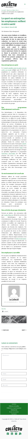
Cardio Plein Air (8, 215)
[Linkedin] (12, 434)
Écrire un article (14, 412)
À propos (14, 414)
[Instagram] (16, 434)
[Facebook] (8, 434)
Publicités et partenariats (14, 408)
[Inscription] (20, 434)
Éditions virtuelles (14, 406)
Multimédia (14, 410)
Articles (14, 404)
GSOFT (24, 143)
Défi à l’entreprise (21, 238)
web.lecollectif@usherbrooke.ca (10, 302)
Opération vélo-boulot (8, 153)
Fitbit (21, 147)
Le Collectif (14, 299)
